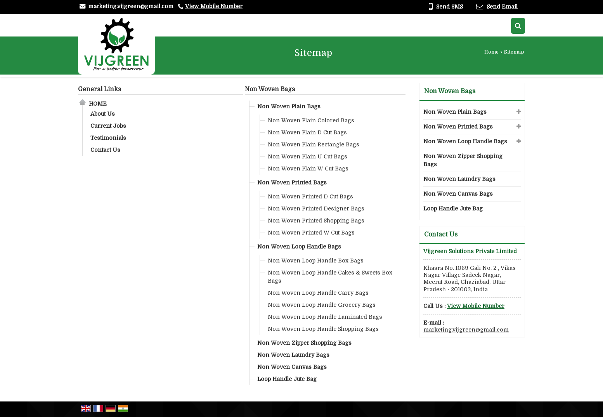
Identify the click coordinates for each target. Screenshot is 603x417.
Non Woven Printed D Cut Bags (310, 196)
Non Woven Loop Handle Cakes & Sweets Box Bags (330, 276)
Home (491, 52)
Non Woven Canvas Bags (292, 367)
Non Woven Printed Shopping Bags (316, 220)
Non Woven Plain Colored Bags (311, 120)
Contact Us (105, 150)
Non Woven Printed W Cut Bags (311, 232)
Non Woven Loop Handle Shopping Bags (323, 329)
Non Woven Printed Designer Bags (316, 208)
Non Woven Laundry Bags (293, 355)
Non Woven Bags (270, 89)
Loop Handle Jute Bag (287, 379)
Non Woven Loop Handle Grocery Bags (322, 305)
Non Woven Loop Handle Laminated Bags (325, 317)
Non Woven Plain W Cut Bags (308, 168)
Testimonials (108, 138)
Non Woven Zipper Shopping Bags (304, 343)
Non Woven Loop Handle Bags (299, 246)
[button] (214, 6)
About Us (102, 114)
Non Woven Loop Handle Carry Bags (318, 293)
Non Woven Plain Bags (289, 106)
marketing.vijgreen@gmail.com (130, 6)
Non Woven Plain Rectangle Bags (313, 144)
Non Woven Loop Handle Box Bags (316, 260)
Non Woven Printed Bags (292, 182)
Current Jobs (108, 126)
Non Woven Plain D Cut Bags (307, 132)
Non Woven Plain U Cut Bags (307, 156)
